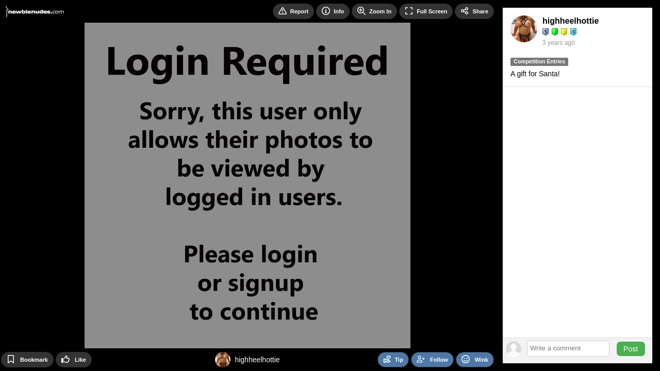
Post (630, 349)
